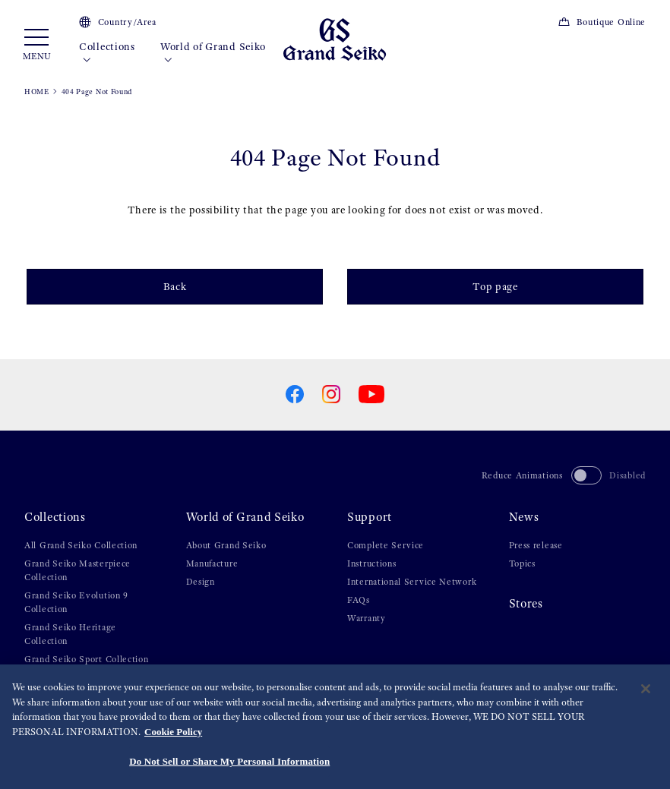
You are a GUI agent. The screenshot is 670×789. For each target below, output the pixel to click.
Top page (495, 286)
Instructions (371, 563)
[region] (335, 726)
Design (200, 582)
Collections (107, 53)
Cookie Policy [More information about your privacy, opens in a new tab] (173, 731)
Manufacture (212, 563)
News (524, 517)
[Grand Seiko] (334, 38)
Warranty (366, 618)
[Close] (645, 688)
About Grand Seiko (226, 545)
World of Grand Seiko (213, 53)
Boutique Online (602, 22)
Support (369, 517)
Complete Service (385, 545)
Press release (536, 545)
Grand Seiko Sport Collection (86, 659)
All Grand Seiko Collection (80, 545)
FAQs (358, 600)
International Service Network (411, 582)
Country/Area (117, 22)
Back (175, 286)
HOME (36, 91)
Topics (522, 563)
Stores (526, 603)
